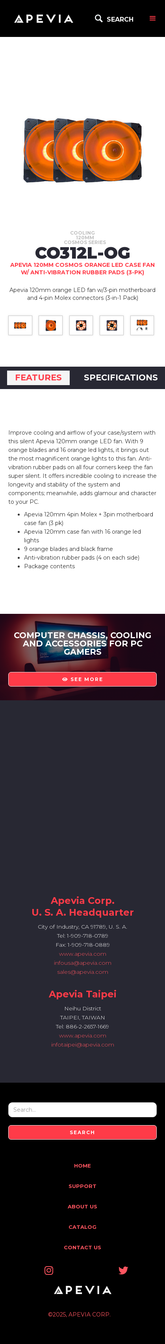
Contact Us (82, 1247)
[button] (153, 18)
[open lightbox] (20, 325)
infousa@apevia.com (82, 962)
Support (82, 1186)
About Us (82, 1206)
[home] (43, 18)
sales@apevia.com (82, 971)
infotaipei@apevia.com (82, 1044)
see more (82, 679)
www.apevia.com (82, 953)
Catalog (82, 1227)
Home (82, 1165)
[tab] (38, 378)
